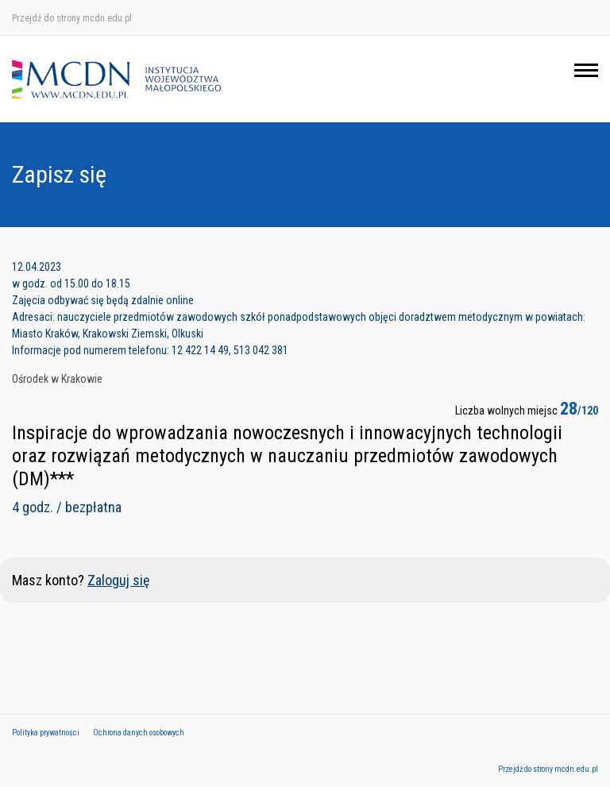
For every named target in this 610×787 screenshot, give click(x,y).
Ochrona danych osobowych (138, 732)
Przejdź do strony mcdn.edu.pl (72, 18)
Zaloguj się (118, 580)
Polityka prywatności (45, 732)
